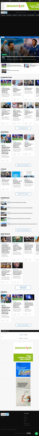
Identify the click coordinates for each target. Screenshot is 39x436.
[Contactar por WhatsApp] (36, 433)
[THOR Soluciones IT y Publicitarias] (28, 433)
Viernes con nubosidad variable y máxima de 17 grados (28, 112)
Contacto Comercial (27, 425)
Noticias (26, 109)
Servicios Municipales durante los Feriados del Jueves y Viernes (17, 181)
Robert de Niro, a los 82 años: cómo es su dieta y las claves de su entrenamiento (17, 272)
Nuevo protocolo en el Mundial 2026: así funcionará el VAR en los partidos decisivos (28, 305)
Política (20, 15)
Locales (3, 15)
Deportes (15, 15)
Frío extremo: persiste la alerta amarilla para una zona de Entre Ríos (19, 218)
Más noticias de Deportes (23, 325)
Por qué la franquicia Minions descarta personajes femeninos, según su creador (6, 273)
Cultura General (30, 15)
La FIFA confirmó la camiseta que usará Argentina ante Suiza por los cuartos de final (6, 90)
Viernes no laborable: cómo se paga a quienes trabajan (17, 90)
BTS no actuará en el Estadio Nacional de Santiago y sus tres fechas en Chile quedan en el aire (28, 247)
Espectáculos (4, 243)
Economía (15, 86)
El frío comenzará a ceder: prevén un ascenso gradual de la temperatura (19, 213)
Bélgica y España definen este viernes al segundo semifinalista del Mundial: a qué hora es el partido (17, 113)
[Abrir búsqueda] (35, 12)
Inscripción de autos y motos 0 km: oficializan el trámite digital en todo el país (6, 113)
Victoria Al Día (5, 429)
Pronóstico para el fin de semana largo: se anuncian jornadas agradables (20, 207)
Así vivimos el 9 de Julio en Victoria (28, 89)
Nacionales (9, 15)
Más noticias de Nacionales (23, 165)
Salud (24, 15)
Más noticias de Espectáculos (23, 287)
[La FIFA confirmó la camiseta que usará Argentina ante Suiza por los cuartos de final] (12, 65)
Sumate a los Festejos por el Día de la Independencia (28, 181)
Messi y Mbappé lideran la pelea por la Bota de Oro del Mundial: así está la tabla (17, 37)
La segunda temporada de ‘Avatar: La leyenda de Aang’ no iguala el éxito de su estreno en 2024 (17, 247)
